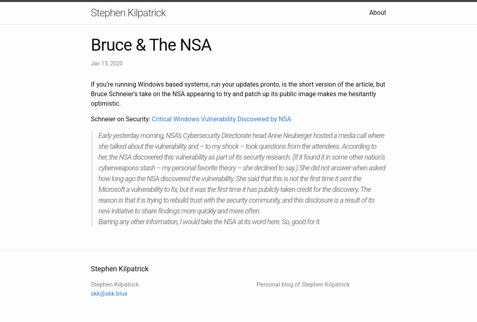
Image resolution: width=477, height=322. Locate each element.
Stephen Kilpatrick (128, 13)
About (377, 12)
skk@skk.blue (109, 293)
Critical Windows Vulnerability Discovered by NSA (221, 119)
